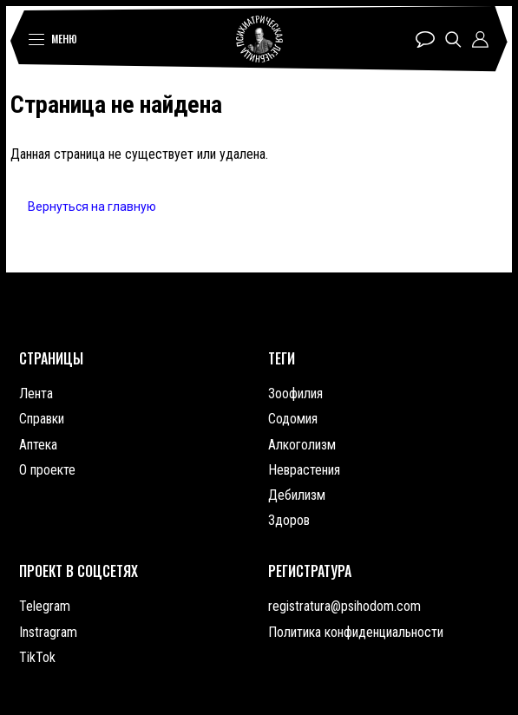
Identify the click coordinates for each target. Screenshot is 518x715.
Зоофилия (295, 393)
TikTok (37, 657)
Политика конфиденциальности (355, 632)
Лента (36, 393)
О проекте (47, 470)
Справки (41, 418)
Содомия (293, 418)
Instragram (48, 632)
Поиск (453, 39)
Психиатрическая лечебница (259, 39)
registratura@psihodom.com (344, 606)
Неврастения (304, 470)
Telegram (44, 606)
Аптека (38, 444)
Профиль (480, 39)
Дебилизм (296, 495)
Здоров (289, 520)
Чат (425, 39)
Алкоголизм (302, 444)
